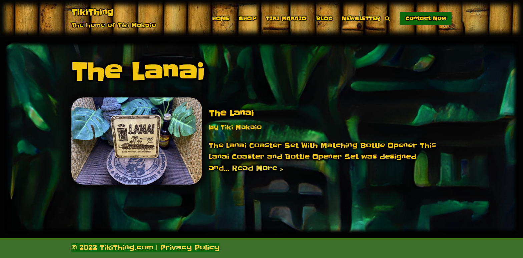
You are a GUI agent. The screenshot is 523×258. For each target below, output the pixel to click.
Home (220, 18)
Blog (324, 18)
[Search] (387, 18)
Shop (247, 18)
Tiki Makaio (286, 18)
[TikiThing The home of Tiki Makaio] (113, 18)
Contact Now (425, 18)
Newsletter (361, 18)
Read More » (257, 168)
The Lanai (231, 113)
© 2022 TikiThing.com (112, 247)
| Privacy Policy (186, 247)
